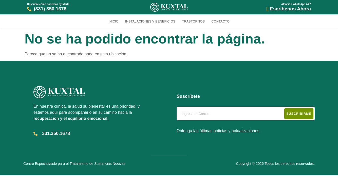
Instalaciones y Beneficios (150, 21)
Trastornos (193, 21)
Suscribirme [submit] (298, 114)
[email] (246, 113)
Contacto (220, 21)
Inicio (113, 21)
